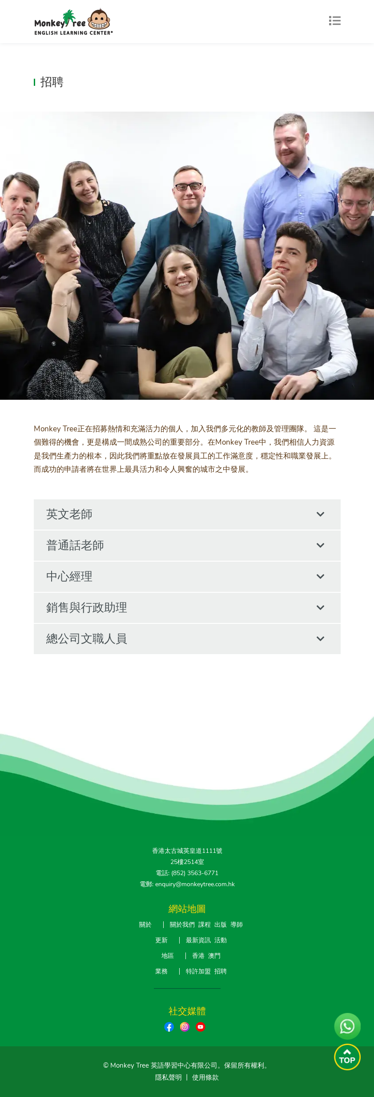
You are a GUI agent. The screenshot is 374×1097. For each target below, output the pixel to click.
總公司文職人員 (185, 639)
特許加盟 (198, 971)
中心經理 (185, 577)
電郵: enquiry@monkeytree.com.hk (187, 884)
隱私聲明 (168, 1077)
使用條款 (205, 1077)
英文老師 (185, 514)
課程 (204, 924)
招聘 (220, 971)
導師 (236, 924)
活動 (220, 940)
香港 (198, 956)
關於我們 (182, 924)
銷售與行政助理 (185, 608)
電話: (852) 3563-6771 (187, 873)
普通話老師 (185, 545)
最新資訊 (198, 940)
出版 (220, 924)
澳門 (214, 956)
